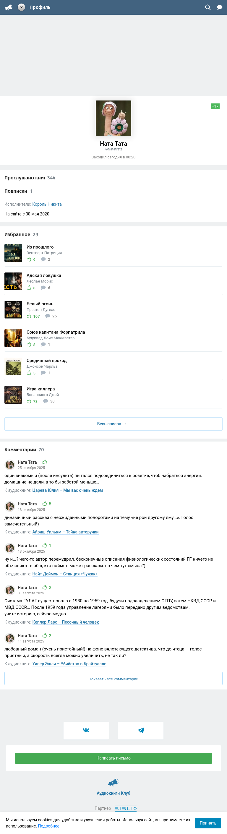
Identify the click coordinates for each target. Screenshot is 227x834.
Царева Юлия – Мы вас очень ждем (68, 490)
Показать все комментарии (114, 679)
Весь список (112, 423)
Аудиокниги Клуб (113, 780)
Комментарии (24, 450)
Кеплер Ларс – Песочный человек (66, 622)
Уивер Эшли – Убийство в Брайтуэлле (69, 663)
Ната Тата (28, 462)
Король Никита (47, 204)
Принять (208, 823)
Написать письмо (113, 758)
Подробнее (48, 826)
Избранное (21, 234)
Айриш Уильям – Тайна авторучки (66, 532)
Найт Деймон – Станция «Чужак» (65, 574)
